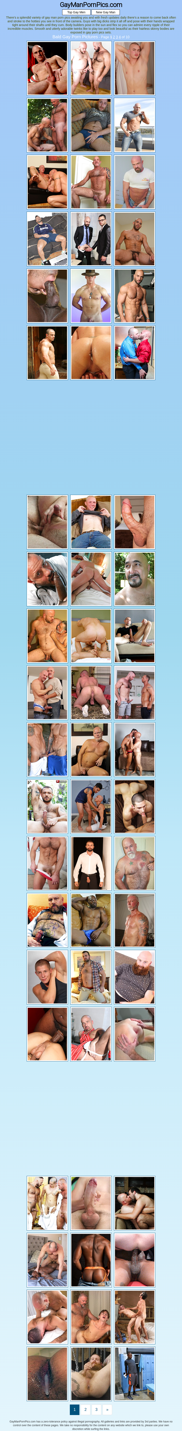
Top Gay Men (76, 12)
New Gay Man (105, 12)
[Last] (107, 1410)
